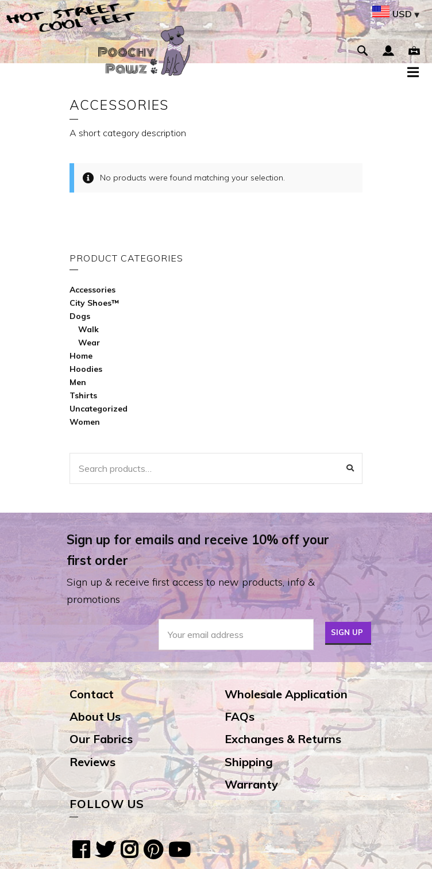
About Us (95, 716)
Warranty (251, 784)
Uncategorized (99, 408)
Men (78, 382)
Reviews (92, 762)
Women (85, 422)
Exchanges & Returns (283, 739)
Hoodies (86, 369)
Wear (89, 342)
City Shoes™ (94, 303)
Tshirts (83, 395)
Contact (92, 694)
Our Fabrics (101, 739)
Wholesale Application (286, 694)
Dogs (80, 316)
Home (81, 356)
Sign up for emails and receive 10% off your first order (198, 550)
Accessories (92, 289)
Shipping (249, 762)
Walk (88, 329)
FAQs (239, 716)
